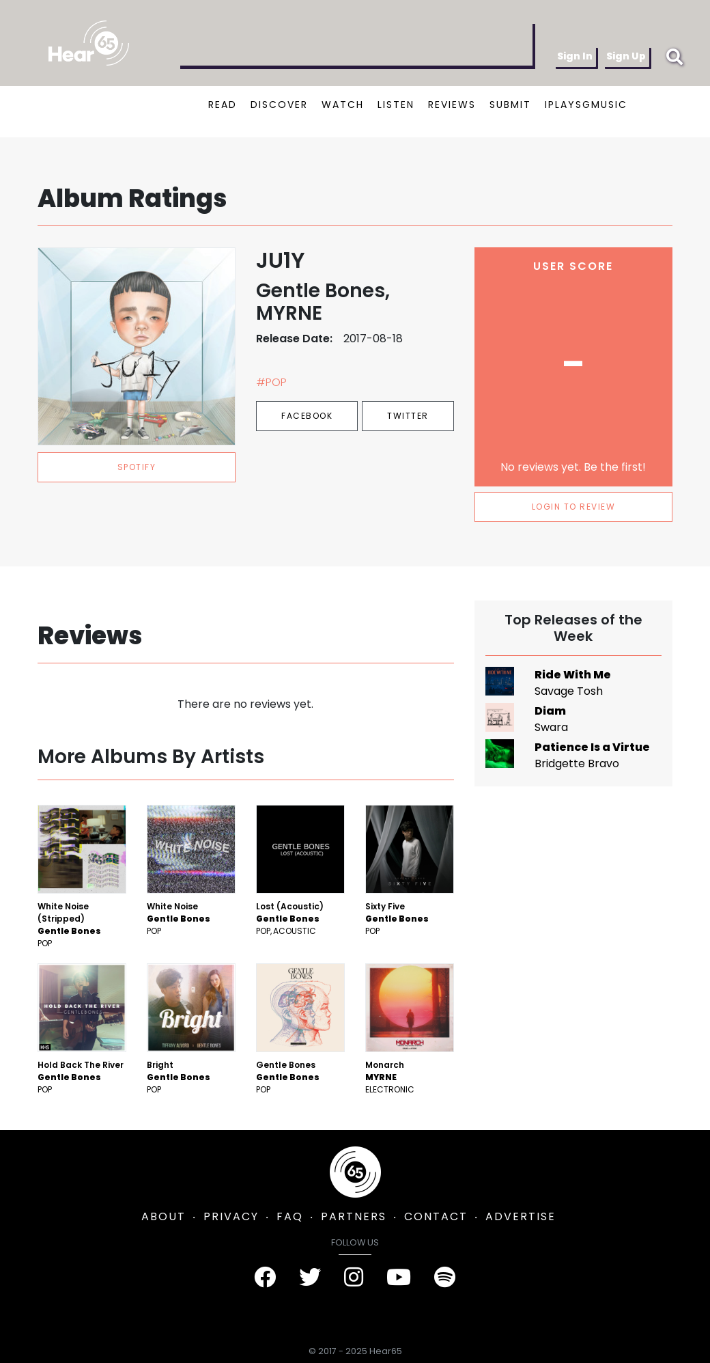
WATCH (343, 104)
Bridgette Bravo (577, 763)
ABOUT (163, 1216)
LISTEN (396, 104)
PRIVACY (231, 1216)
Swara (551, 727)
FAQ (289, 1216)
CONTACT (436, 1216)
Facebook (306, 416)
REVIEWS (452, 104)
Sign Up (626, 56)
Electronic (389, 1089)
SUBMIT (510, 104)
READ (222, 104)
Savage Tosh (569, 691)
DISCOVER (279, 104)
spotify (136, 467)
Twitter (408, 416)
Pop (45, 943)
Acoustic (294, 931)
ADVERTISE (520, 1216)
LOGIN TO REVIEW (574, 506)
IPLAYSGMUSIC (586, 104)
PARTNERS (353, 1216)
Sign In (575, 56)
